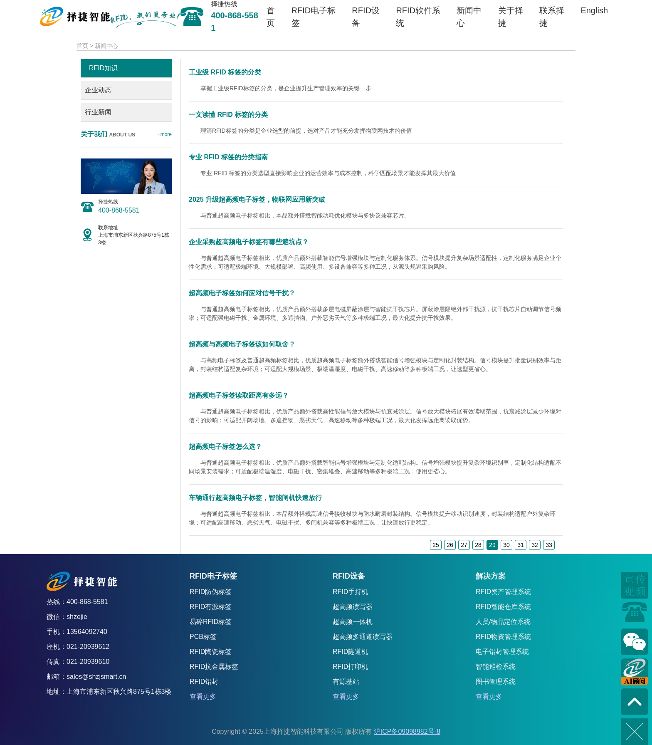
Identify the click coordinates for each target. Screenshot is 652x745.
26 (450, 545)
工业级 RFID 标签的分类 (225, 72)
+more (165, 134)
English (594, 10)
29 (492, 545)
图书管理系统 (496, 681)
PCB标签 (203, 636)
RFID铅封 (204, 681)
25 (435, 545)
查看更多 (203, 696)
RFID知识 (103, 68)
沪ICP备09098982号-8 (407, 731)
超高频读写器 (353, 606)
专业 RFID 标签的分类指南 (228, 157)
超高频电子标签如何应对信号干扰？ (242, 293)
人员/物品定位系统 (503, 621)
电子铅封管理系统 (502, 651)
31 (520, 545)
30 (506, 545)
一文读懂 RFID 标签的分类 (228, 114)
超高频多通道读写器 (363, 636)
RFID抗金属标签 (214, 666)
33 (549, 545)
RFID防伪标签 (211, 591)
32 (534, 545)
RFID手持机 (350, 591)
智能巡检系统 (496, 666)
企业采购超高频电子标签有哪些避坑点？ (249, 241)
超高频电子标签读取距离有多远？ (239, 395)
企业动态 (98, 90)
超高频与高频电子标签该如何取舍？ (242, 344)
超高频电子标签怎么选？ (225, 446)
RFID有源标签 (211, 606)
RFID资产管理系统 (503, 591)
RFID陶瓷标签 (211, 651)
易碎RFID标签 (211, 621)
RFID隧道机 (350, 651)
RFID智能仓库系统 (503, 606)
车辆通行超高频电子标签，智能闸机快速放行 (255, 497)
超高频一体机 (353, 621)
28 (478, 545)
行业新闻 (98, 112)
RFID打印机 (350, 666)
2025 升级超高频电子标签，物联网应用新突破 (257, 199)
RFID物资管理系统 (503, 636)
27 (464, 545)
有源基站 (346, 681)
